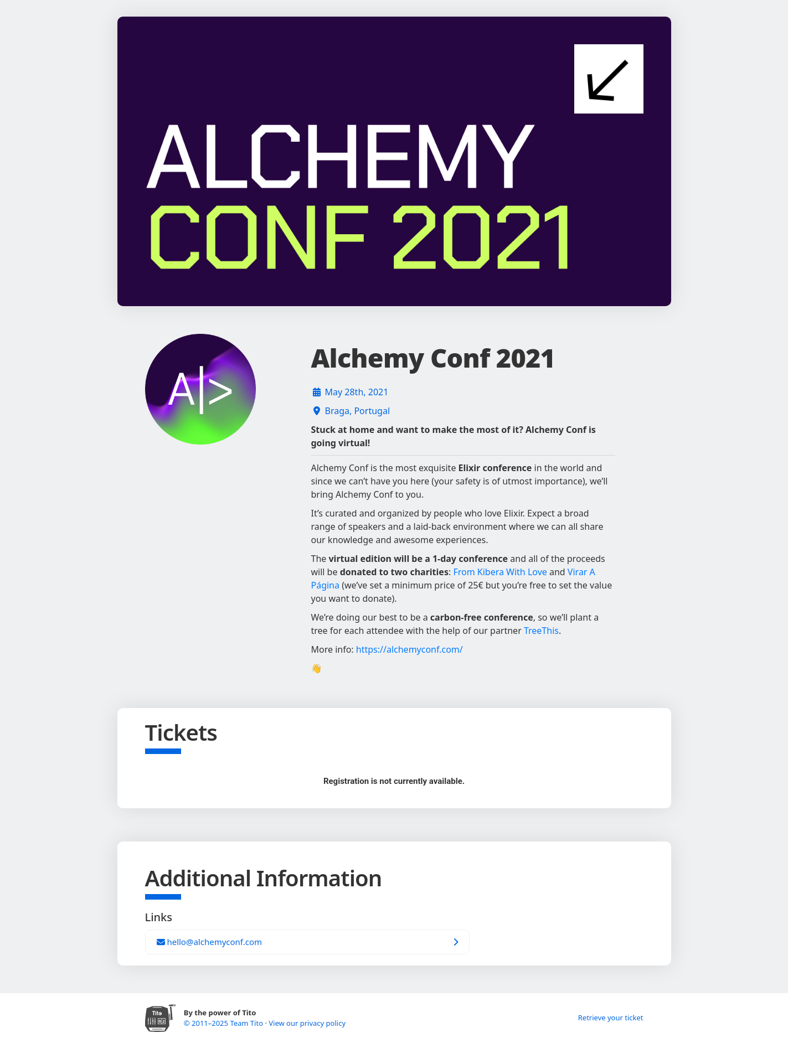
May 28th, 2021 (357, 392)
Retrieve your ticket (610, 1018)
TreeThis (541, 630)
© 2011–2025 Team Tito (224, 1023)
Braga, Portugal (357, 411)
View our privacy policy (307, 1023)
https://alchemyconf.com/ (409, 649)
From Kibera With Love (500, 572)
